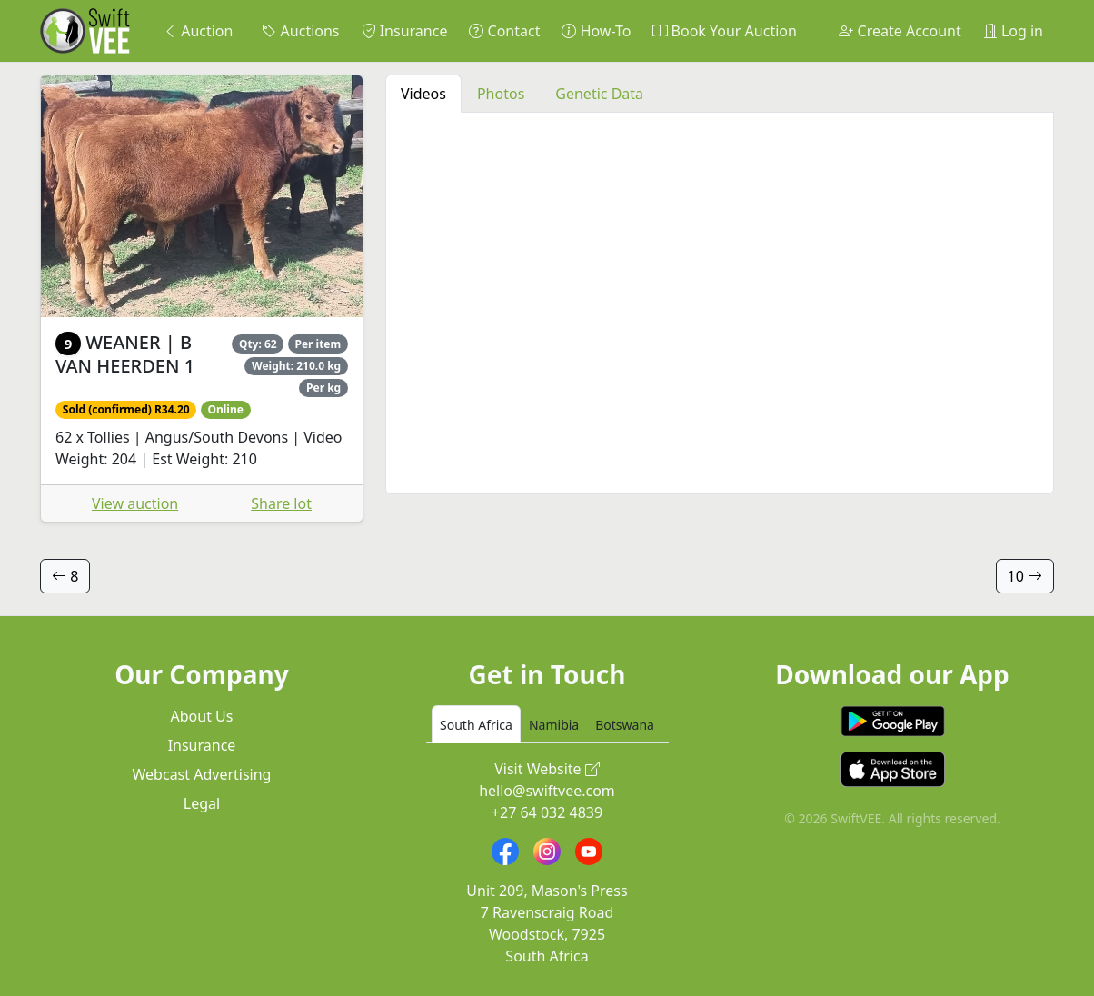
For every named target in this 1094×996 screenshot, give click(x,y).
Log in (1013, 31)
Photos (500, 94)
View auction (135, 503)
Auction (198, 31)
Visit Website (547, 769)
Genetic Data (599, 94)
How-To (596, 31)
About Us (202, 716)
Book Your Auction (724, 31)
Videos (423, 94)
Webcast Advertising (202, 774)
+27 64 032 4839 (547, 812)
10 (1025, 576)
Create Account (899, 31)
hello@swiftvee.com (547, 791)
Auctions (300, 31)
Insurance (405, 31)
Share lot (281, 503)
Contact (504, 31)
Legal (202, 803)
